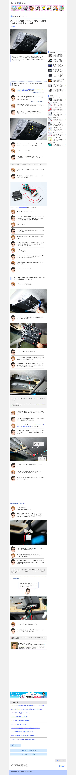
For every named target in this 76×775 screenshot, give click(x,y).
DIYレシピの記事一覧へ (29, 750)
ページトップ (61, 760)
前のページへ (16, 745)
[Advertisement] (28, 71)
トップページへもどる (28, 754)
